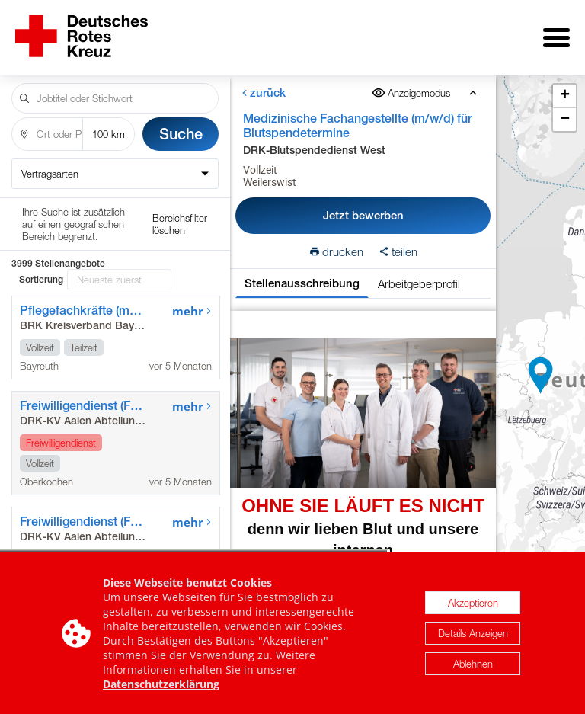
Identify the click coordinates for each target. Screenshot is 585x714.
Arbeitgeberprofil (419, 273)
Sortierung (41, 216)
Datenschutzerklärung (161, 684)
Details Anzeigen (473, 633)
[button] (541, 370)
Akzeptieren (473, 603)
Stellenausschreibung (302, 272)
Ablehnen (473, 664)
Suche (181, 123)
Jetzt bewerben (363, 204)
